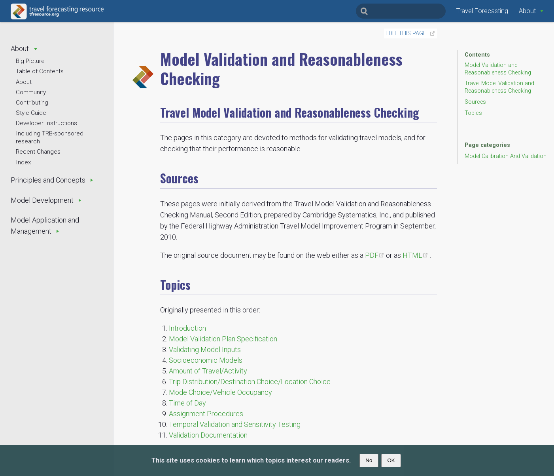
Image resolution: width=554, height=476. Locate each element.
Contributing (32, 102)
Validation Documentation (208, 435)
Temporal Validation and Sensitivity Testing (235, 424)
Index (23, 162)
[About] (531, 11)
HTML (416, 255)
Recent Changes (38, 151)
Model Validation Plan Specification (223, 339)
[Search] (401, 11)
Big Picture (30, 61)
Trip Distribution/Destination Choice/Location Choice (250, 381)
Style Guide (31, 112)
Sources (475, 102)
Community (31, 92)
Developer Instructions (46, 123)
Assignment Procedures (206, 413)
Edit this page (406, 33)
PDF (375, 255)
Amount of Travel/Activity (208, 371)
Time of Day (187, 403)
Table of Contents (40, 71)
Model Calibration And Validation (505, 156)
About (24, 82)
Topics (473, 113)
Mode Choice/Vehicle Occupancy (220, 392)
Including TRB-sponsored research (49, 137)
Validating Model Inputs (205, 349)
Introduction (187, 328)
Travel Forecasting (482, 11)
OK (391, 460)
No (368, 460)
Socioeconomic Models (205, 360)
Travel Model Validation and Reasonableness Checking (499, 87)
